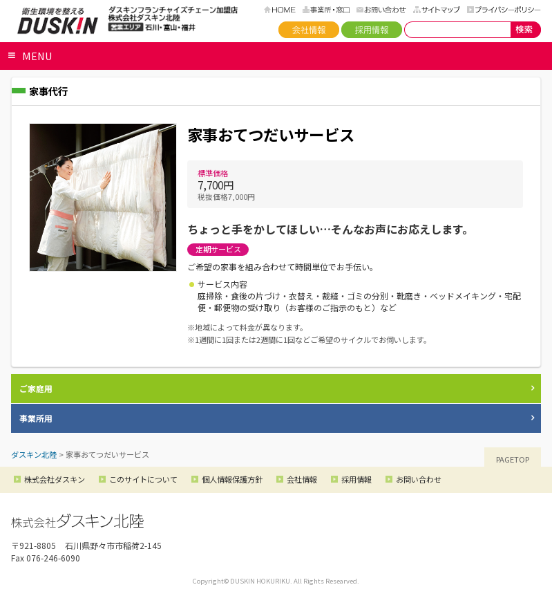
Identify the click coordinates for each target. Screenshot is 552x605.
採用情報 (371, 29)
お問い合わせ (381, 9)
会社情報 (308, 29)
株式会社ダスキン (54, 479)
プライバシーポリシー (504, 9)
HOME (280, 9)
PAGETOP (512, 459)
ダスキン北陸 (57, 20)
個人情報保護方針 (232, 479)
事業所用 (36, 418)
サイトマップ (436, 9)
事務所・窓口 (326, 9)
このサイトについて (143, 479)
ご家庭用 (36, 388)
